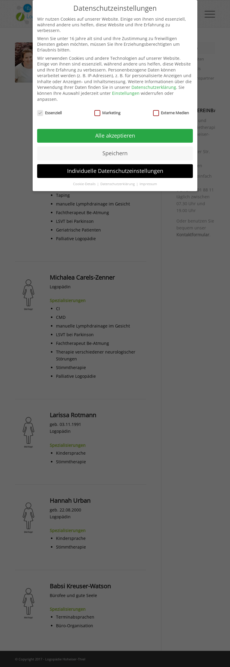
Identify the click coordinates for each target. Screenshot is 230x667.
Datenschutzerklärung (153, 83)
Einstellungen (126, 89)
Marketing (107, 109)
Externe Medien (171, 109)
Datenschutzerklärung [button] (118, 180)
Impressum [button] (148, 180)
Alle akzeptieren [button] (115, 131)
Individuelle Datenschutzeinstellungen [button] (115, 166)
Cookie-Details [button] (84, 180)
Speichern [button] (115, 149)
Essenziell (49, 109)
